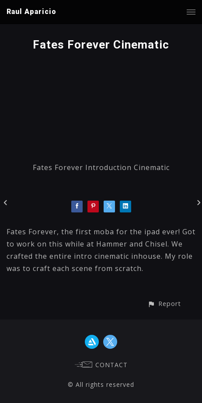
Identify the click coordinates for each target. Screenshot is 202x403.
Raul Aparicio (31, 11)
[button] (164, 304)
